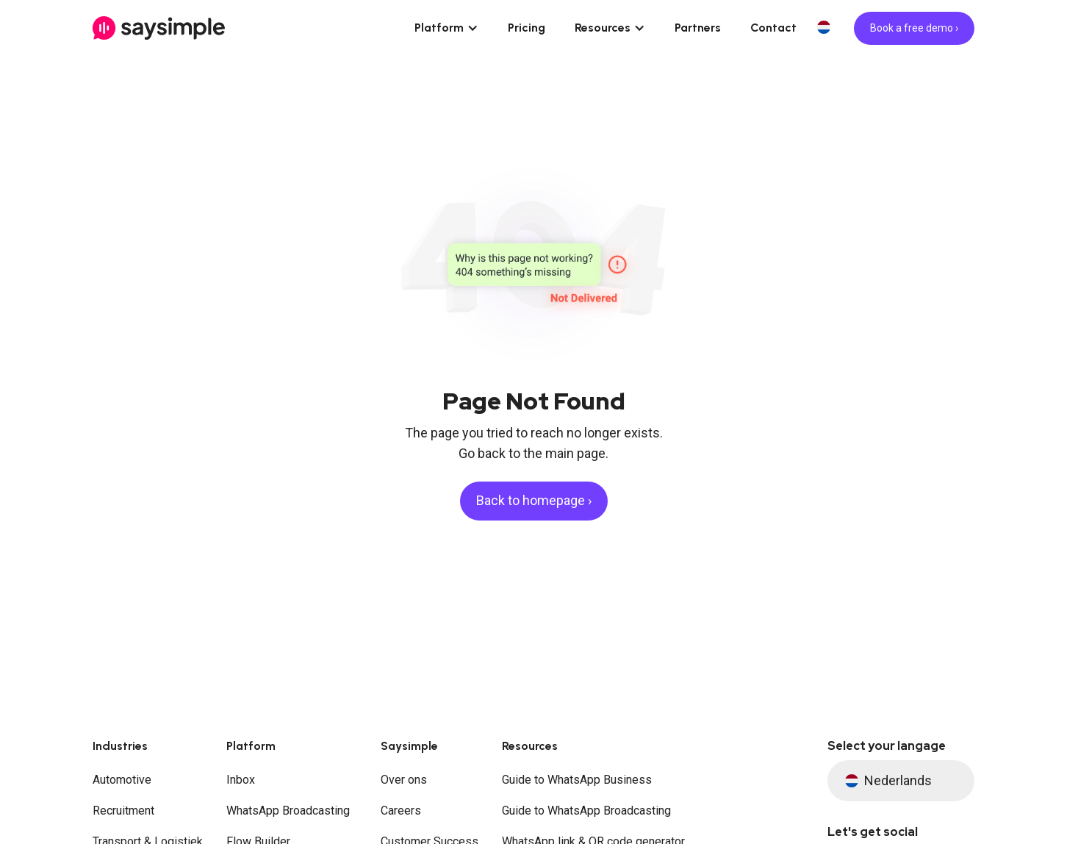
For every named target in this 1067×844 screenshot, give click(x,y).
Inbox (240, 780)
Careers (401, 811)
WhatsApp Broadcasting (288, 811)
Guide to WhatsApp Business (577, 780)
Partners (698, 28)
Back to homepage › (534, 500)
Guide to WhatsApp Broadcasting (586, 811)
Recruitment (123, 811)
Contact (773, 28)
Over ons (404, 780)
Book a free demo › (914, 28)
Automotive (122, 780)
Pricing (526, 28)
